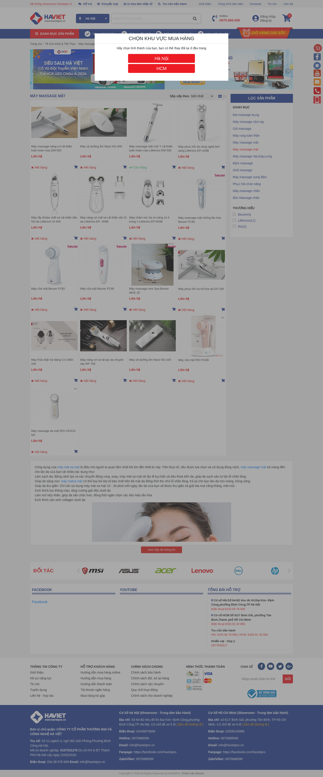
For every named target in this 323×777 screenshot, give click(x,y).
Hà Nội (161, 58)
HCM (161, 68)
